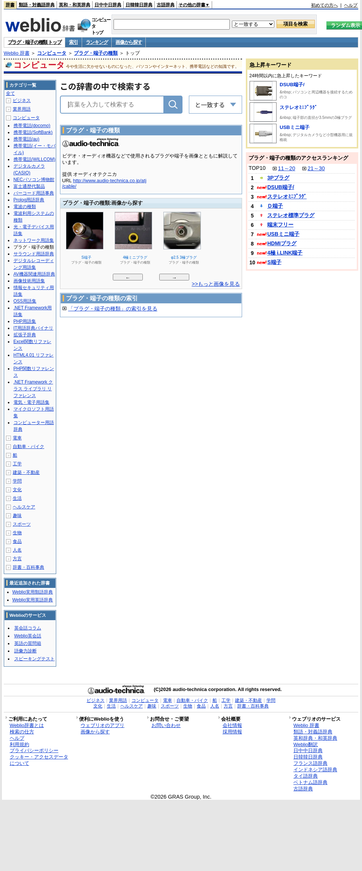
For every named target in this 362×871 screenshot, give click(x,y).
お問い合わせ (166, 725)
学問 (17, 481)
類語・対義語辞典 (37, 5)
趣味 (17, 515)
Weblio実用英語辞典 (32, 600)
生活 (17, 498)
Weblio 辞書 (17, 53)
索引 (73, 42)
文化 (17, 489)
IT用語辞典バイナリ (33, 328)
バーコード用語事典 (33, 193)
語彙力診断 (25, 651)
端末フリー (280, 225)
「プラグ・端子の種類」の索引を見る (112, 309)
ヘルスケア (24, 507)
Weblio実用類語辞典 (32, 592)
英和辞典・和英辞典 (315, 738)
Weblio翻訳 (305, 744)
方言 (17, 558)
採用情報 (232, 732)
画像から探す (128, 42)
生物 (17, 532)
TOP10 (256, 168)
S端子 (274, 262)
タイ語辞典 (305, 776)
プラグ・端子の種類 (96, 53)
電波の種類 (24, 206)
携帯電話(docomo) (32, 125)
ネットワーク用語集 (33, 240)
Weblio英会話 (27, 636)
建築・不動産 (26, 472)
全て (10, 93)
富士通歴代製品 (29, 186)
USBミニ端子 (294, 127)
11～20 (286, 168)
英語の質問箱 (27, 643)
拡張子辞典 (24, 334)
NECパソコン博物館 (33, 179)
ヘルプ (351, 5)
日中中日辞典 (107, 5)
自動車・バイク (28, 446)
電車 (17, 438)
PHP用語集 (24, 321)
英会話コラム (27, 628)
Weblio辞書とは (27, 725)
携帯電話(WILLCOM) (34, 159)
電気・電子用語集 (31, 402)
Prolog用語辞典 (29, 199)
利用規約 (19, 744)
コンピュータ (51, 53)
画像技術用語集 (29, 280)
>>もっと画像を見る (216, 284)
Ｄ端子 (275, 206)
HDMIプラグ (281, 243)
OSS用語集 (24, 301)
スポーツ (22, 524)
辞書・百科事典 (28, 567)
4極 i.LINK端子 (284, 253)
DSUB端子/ (292, 84)
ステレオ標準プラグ (290, 215)
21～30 (316, 168)
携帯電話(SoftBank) (33, 132)
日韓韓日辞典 (139, 5)
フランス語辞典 (310, 763)
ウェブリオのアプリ (102, 725)
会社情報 (232, 725)
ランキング (97, 42)
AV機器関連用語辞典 (34, 274)
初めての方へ (324, 5)
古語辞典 (166, 5)
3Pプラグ (278, 178)
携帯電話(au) (26, 139)
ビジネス (22, 100)
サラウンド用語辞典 (33, 253)
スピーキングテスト (34, 658)
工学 (17, 463)
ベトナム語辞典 (310, 782)
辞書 (10, 5)
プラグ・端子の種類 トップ (34, 42)
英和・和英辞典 (74, 5)
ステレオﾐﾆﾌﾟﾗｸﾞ (298, 107)
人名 (17, 550)
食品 (17, 541)
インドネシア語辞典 (315, 769)
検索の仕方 (22, 732)
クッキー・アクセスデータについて (39, 760)
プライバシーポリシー (34, 750)
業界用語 (22, 109)
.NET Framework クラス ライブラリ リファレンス (33, 388)
